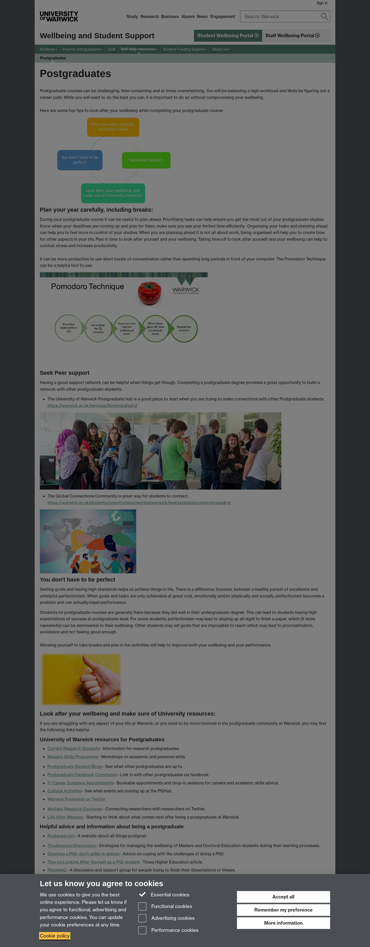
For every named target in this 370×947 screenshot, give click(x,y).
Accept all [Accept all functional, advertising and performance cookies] (283, 897)
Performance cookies (168, 930)
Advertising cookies (166, 918)
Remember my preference (283, 910)
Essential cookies (163, 894)
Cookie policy (55, 936)
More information (283, 923)
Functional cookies (165, 907)
